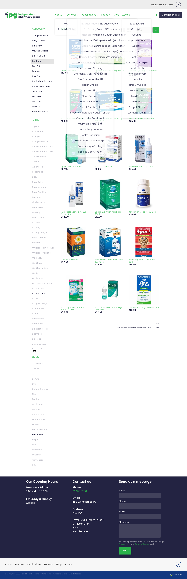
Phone (122, 501)
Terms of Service (142, 544)
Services (72, 15)
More (34, 351)
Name (122, 491)
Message (124, 522)
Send (125, 551)
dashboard (27, 574)
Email (122, 512)
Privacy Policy (124, 544)
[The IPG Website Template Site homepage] (22, 15)
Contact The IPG (171, 15)
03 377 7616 (80, 491)
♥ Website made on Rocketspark (67, 574)
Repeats (106, 15)
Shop (116, 15)
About (59, 15)
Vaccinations (89, 15)
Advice (127, 15)
